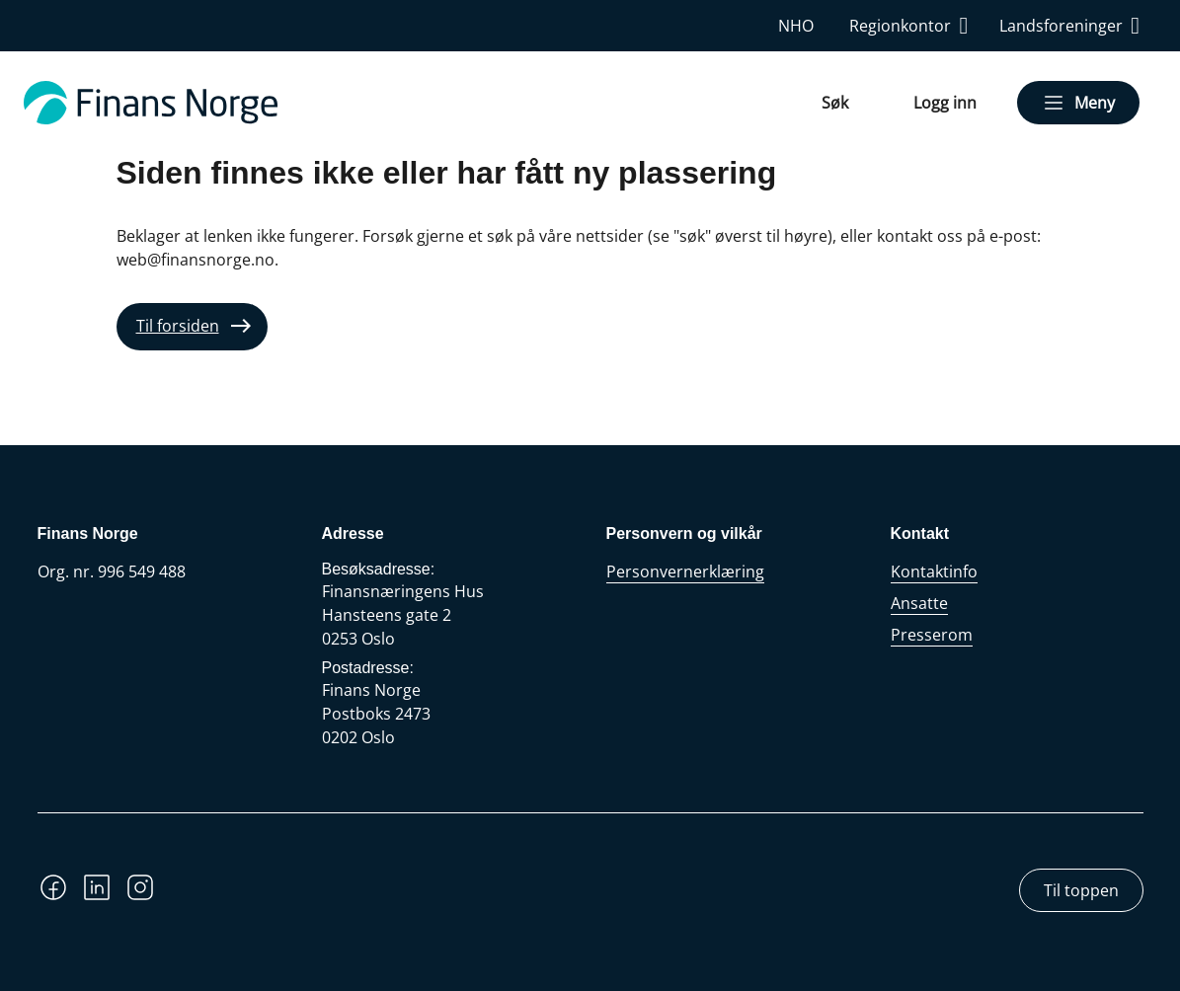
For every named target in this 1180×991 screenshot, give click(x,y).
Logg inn (945, 103)
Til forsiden (177, 326)
